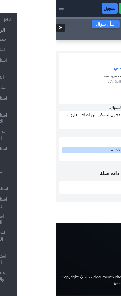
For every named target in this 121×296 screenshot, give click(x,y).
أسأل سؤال (50, 24)
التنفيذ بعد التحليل (96, 184)
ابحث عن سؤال (97, 34)
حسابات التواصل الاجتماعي (94, 247)
